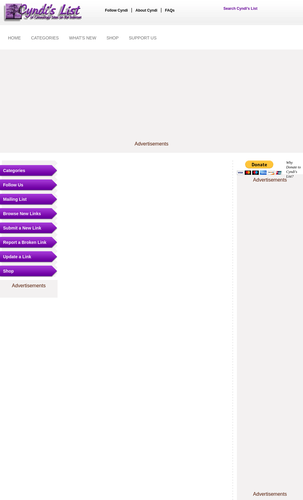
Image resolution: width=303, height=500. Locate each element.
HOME (14, 37)
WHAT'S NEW (82, 37)
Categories (14, 170)
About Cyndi (146, 10)
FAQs (169, 10)
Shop (8, 271)
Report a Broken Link (25, 242)
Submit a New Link (22, 228)
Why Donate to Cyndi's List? (293, 169)
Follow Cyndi (116, 10)
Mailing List (15, 199)
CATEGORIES (45, 37)
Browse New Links (22, 213)
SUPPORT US (143, 37)
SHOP (113, 37)
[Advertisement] (151, 98)
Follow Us (13, 184)
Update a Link (17, 256)
